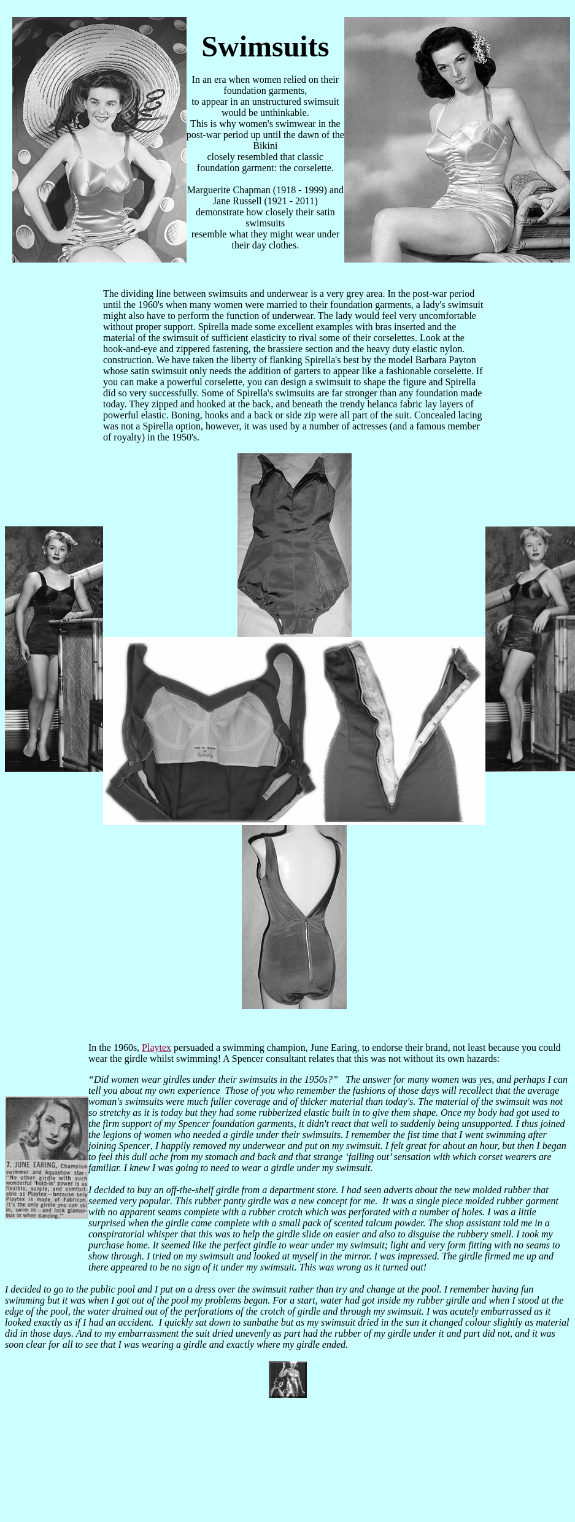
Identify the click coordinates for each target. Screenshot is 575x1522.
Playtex (156, 1047)
